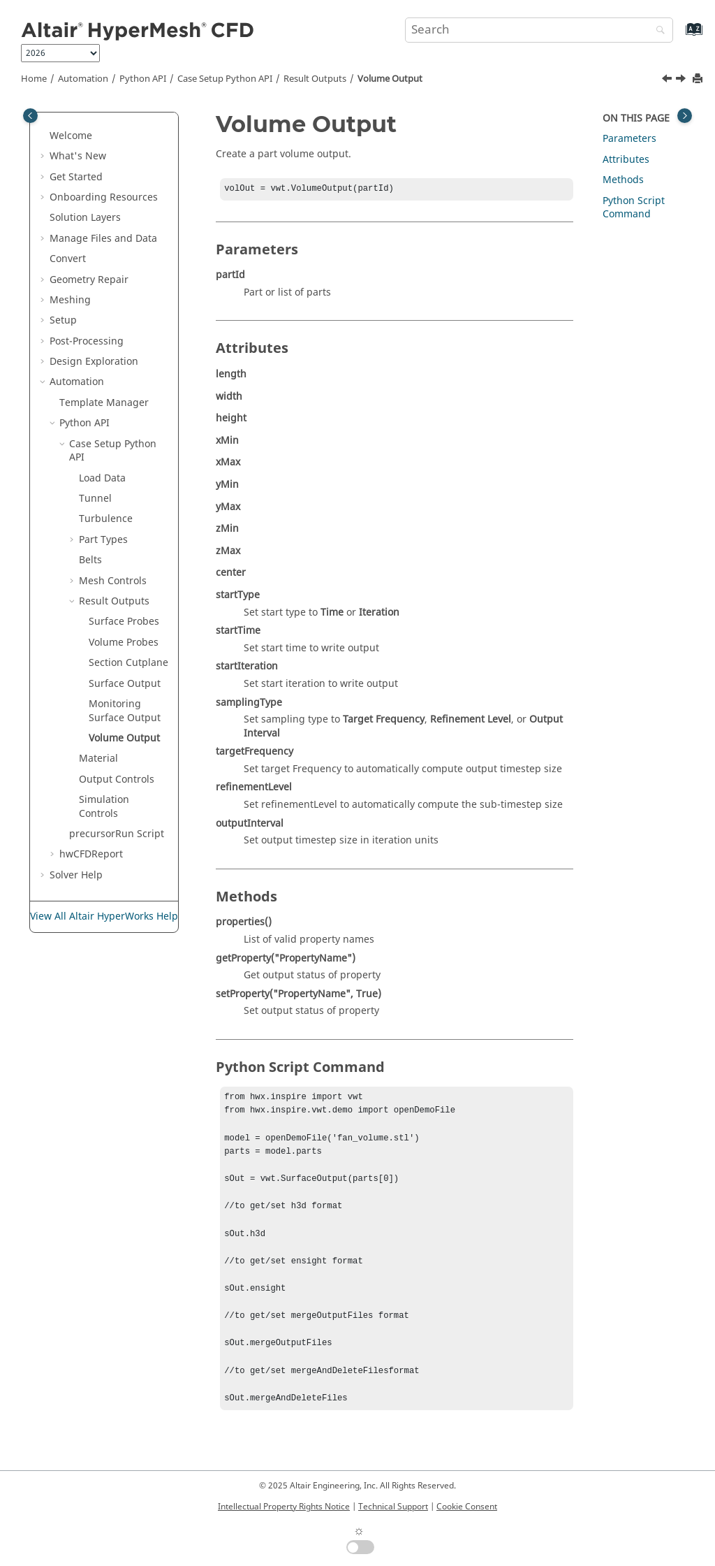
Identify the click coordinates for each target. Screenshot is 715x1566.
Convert (68, 259)
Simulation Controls (104, 806)
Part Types (103, 539)
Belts (90, 560)
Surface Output (125, 683)
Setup (63, 320)
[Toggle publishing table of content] (30, 115)
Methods (623, 180)
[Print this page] (699, 79)
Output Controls (116, 779)
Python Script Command (634, 208)
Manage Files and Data (103, 238)
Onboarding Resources (104, 197)
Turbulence (106, 519)
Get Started (76, 177)
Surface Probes (124, 621)
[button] (44, 136)
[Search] (657, 31)
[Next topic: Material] (682, 80)
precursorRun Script (116, 834)
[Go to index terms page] (679, 36)
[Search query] (539, 30)
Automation (83, 79)
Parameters (629, 138)
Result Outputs (314, 79)
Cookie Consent (466, 1506)
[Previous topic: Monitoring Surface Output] (668, 80)
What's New (78, 156)
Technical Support (393, 1506)
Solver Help (76, 875)
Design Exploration (94, 361)
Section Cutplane (128, 662)
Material (98, 758)
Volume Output (390, 79)
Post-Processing (87, 341)
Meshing (70, 300)
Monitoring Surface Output (125, 711)
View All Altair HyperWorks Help (104, 916)
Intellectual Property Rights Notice (284, 1506)
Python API (142, 79)
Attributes (626, 159)
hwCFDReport (91, 854)
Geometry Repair (89, 280)
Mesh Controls (113, 581)
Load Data (102, 478)
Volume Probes (124, 642)
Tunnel (95, 498)
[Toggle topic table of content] (684, 115)
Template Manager (104, 403)
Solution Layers (85, 217)
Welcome (71, 136)
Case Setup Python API (224, 79)
